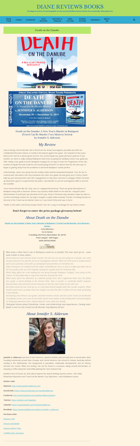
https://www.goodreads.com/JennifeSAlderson (34, 390)
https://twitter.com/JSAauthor (24, 400)
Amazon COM (9, 419)
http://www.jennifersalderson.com (26, 386)
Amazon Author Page (12, 428)
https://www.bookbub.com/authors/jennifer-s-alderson (35, 409)
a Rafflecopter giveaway (13, 433)
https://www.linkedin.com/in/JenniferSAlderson (31, 405)
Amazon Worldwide (11, 423)
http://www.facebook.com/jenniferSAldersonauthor (34, 395)
